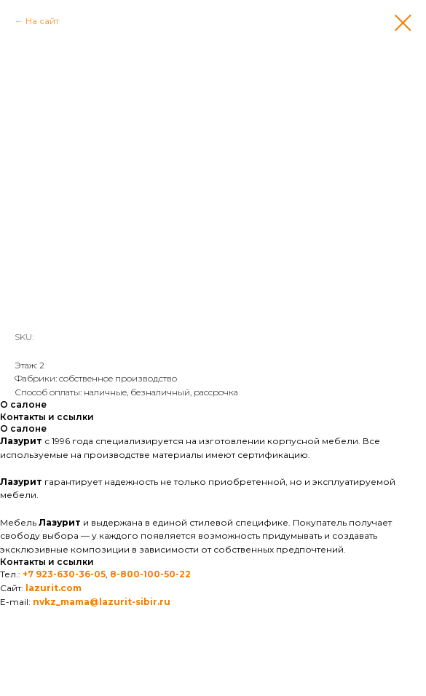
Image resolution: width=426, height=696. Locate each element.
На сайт (42, 20)
